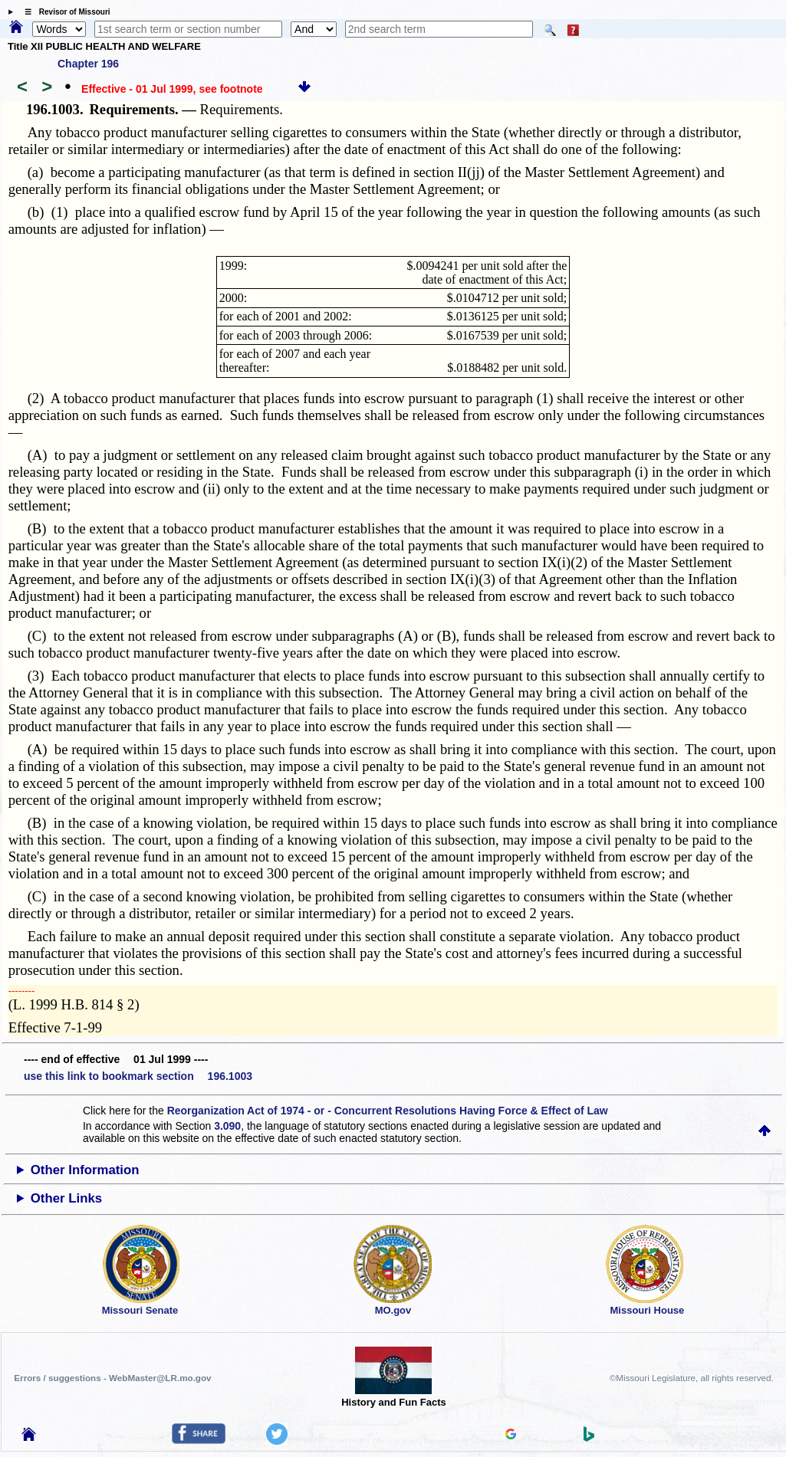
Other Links (66, 1198)
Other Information (85, 1170)
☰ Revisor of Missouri (63, 12)
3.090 (227, 1126)
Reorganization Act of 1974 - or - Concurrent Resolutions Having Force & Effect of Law (387, 1110)
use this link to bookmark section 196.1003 (138, 1076)
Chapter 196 (88, 63)
